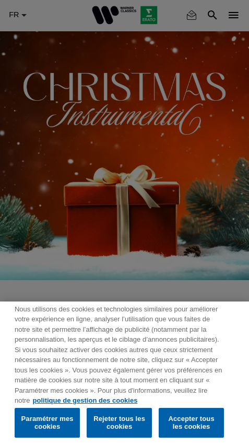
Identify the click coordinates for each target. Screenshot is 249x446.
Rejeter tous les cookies (119, 423)
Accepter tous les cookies (191, 423)
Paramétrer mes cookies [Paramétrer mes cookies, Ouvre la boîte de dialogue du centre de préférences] (47, 423)
